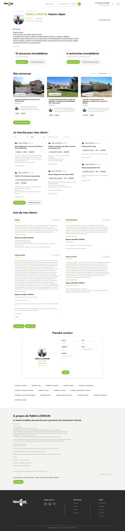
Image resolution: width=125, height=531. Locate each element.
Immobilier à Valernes (83, 395)
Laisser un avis (30, 326)
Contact (101, 516)
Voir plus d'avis (19, 326)
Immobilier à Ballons (68, 385)
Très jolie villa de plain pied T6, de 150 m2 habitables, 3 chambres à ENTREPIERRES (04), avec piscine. (62, 101)
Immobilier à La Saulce (20, 400)
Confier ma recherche (34, 202)
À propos (101, 513)
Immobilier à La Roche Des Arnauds (24, 390)
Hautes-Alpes (20, 11)
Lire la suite (16, 46)
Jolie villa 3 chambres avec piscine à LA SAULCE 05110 (27, 100)
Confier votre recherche (37, 62)
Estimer (75, 506)
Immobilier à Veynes (43, 390)
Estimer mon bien (104, 5)
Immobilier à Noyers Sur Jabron (64, 395)
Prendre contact (19, 165)
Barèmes (75, 513)
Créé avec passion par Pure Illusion (67, 527)
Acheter (75, 503)
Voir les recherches (73, 62)
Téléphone (64, 346)
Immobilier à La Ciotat (59, 390)
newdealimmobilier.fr (20, 234)
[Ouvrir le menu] (117, 4)
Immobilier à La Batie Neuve (86, 385)
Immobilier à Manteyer (21, 385)
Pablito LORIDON (23, 143)
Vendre (75, 509)
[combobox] (105, 73)
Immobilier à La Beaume (52, 385)
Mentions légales (52, 527)
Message (64, 353)
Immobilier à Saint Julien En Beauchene (25, 395)
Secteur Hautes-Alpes (104, 20)
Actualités (101, 506)
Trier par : (94, 73)
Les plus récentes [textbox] (102, 73)
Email (83, 346)
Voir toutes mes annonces (22, 122)
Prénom (64, 340)
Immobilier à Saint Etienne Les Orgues (80, 390)
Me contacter (38, 20)
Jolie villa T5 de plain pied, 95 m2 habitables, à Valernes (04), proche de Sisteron (95, 101)
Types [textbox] (32, 137)
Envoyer (65, 372)
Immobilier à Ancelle (45, 395)
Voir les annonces (22, 62)
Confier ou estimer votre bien (90, 62)
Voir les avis (39, 18)
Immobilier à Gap (36, 385)
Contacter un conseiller (103, 3)
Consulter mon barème (105, 474)
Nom (83, 340)
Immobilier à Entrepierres (100, 395)
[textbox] (21, 137)
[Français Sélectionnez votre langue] (114, 4)
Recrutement (102, 503)
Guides (101, 509)
